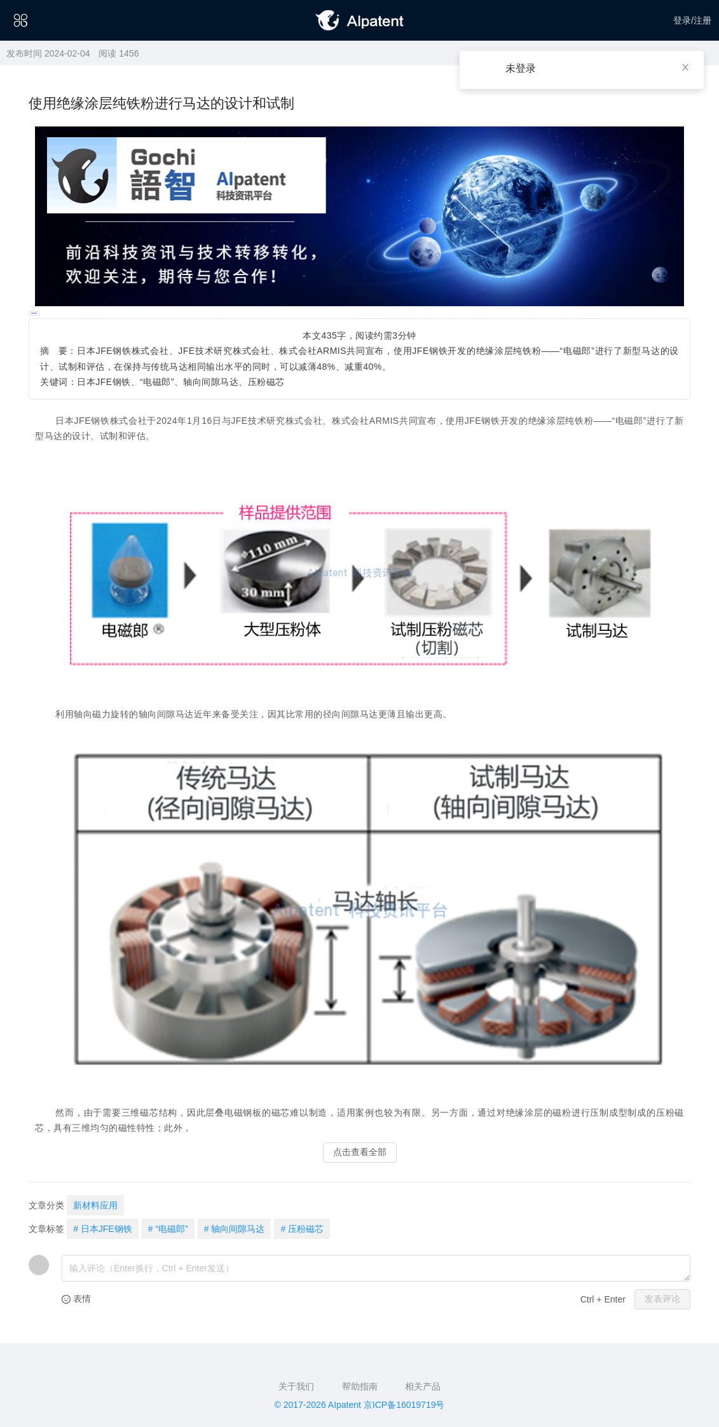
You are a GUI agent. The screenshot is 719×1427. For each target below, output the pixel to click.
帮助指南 (360, 1386)
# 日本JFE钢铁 (102, 1229)
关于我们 (296, 1386)
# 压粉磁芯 (302, 1229)
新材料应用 (95, 1205)
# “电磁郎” (168, 1229)
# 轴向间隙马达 (234, 1229)
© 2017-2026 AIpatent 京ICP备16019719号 (360, 1405)
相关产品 (423, 1386)
